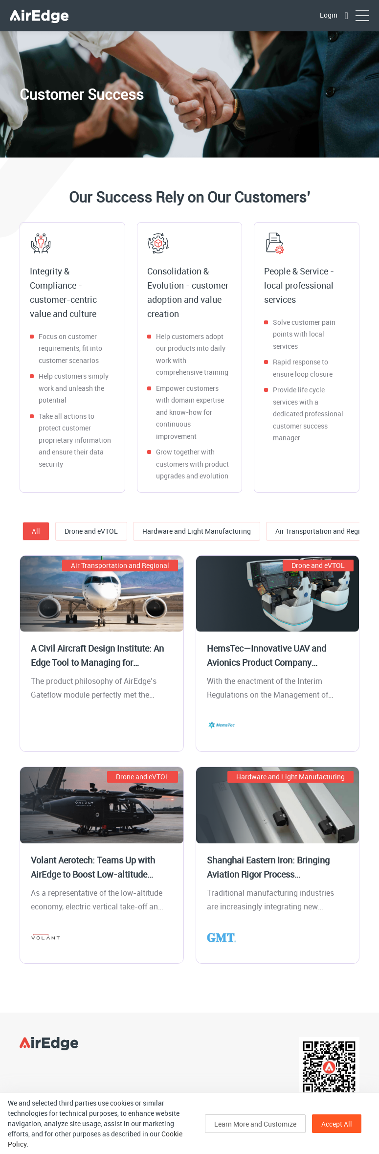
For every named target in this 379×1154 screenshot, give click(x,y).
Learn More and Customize (255, 1124)
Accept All (336, 1124)
